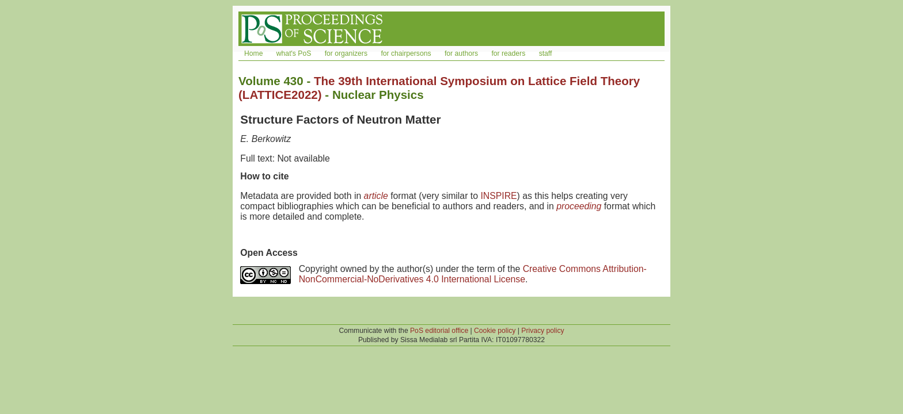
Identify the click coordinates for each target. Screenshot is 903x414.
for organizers (346, 53)
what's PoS (293, 53)
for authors (461, 53)
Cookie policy (494, 331)
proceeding (578, 206)
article (376, 196)
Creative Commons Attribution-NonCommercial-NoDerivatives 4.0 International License (473, 274)
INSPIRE (498, 196)
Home (253, 53)
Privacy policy (542, 331)
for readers (508, 53)
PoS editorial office (439, 331)
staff (545, 53)
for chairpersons (406, 53)
